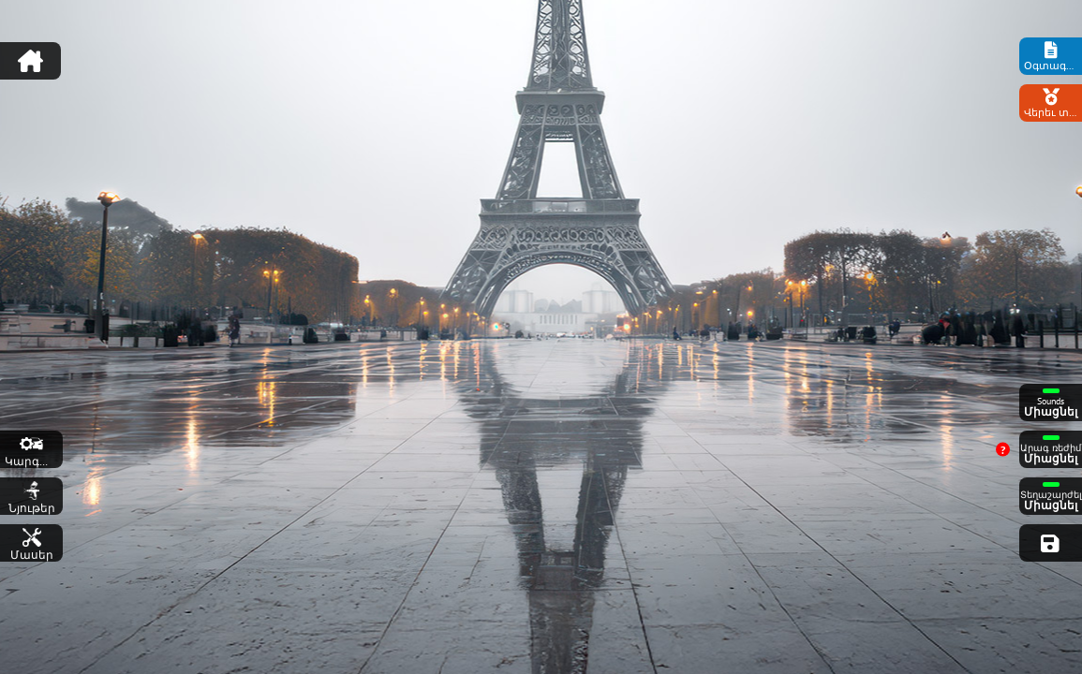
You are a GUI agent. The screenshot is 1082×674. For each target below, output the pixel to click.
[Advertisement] (541, 51)
